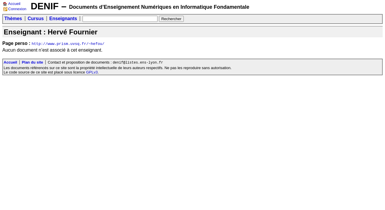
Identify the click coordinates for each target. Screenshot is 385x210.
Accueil (14, 3)
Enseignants (63, 18)
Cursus (36, 18)
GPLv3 (92, 72)
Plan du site (32, 62)
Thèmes (13, 18)
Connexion (17, 9)
